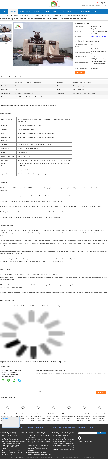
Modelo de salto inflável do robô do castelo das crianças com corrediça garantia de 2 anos (12, 452)
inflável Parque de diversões (12, 427)
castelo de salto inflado (14, 362)
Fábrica (36, 11)
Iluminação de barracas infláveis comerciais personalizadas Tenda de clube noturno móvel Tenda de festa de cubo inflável (39, 435)
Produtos (13, 11)
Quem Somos (25, 11)
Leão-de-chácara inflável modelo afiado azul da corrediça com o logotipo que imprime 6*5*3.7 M (53, 418)
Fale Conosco (67, 11)
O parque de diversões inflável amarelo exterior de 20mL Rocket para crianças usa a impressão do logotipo (13, 434)
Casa (4, 11)
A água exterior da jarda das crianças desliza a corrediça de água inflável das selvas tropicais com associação (64, 439)
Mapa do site (88, 441)
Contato (80, 72)
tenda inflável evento (35, 427)
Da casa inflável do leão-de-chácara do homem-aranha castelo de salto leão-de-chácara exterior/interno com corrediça (23, 419)
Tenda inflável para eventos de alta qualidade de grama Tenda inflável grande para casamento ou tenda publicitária (38, 447)
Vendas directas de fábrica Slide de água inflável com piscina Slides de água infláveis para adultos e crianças (64, 445)
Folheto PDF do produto (98, 36)
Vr (95, 11)
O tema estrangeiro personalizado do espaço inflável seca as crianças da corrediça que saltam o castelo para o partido (38, 419)
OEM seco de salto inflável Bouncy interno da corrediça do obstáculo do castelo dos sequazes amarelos (69, 418)
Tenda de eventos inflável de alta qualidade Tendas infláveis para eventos (39, 453)
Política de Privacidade (17, 457)
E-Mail (81, 441)
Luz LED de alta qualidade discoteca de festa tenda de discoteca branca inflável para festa (39, 441)
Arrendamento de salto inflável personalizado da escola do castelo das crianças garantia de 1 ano (99, 418)
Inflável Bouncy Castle (58, 362)
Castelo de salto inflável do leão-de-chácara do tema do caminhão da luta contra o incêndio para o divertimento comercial (84, 419)
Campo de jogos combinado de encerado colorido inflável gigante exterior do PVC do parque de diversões (13, 439)
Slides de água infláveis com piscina (63, 449)
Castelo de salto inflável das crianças (36, 362)
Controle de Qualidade (51, 11)
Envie (101, 433)
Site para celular (83, 444)
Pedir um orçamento (84, 11)
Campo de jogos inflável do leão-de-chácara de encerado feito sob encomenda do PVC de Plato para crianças (12, 446)
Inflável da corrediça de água (64, 427)
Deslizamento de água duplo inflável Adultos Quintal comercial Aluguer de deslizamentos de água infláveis (64, 434)
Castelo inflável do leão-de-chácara (23, 15)
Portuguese (103, 3)
